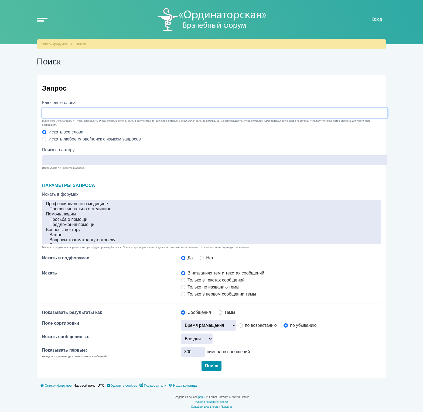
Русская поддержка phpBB (211, 401)
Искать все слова (66, 132)
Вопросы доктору (211, 229)
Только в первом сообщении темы (221, 294)
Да (190, 258)
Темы (229, 312)
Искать (49, 273)
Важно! (211, 235)
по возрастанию (261, 325)
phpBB (202, 397)
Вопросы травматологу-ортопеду (211, 240)
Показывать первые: (64, 350)
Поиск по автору (58, 149)
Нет (209, 258)
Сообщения (199, 312)
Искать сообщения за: (65, 336)
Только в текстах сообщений (216, 280)
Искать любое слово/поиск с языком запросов (95, 139)
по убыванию (303, 325)
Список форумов (54, 44)
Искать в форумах (60, 194)
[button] (42, 19)
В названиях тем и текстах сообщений (225, 273)
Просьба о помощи (211, 219)
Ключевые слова (59, 102)
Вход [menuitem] (377, 19)
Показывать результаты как (72, 312)
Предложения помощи (211, 224)
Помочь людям (211, 214)
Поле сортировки (60, 323)
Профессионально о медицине (211, 204)
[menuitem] (121, 385)
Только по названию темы (213, 287)
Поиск (81, 44)
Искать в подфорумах (65, 258)
